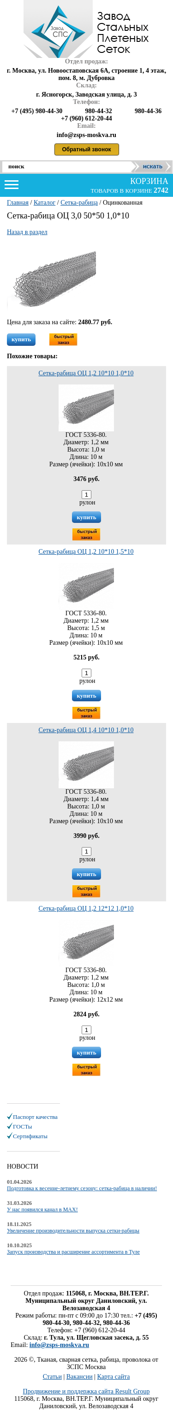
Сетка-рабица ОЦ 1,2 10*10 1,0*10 (85, 373)
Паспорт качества (35, 1116)
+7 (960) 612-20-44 (86, 118)
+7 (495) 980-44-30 (37, 111)
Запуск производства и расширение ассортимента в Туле (73, 1252)
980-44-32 (98, 111)
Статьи (52, 1376)
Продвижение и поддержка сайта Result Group (86, 1391)
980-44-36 (148, 111)
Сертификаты (30, 1136)
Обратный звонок (86, 149)
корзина (148, 181)
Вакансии (79, 1376)
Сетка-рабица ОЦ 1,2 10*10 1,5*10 (85, 551)
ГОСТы (22, 1126)
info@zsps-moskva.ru (59, 1344)
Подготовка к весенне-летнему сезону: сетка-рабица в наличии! (82, 1188)
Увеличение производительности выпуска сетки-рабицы (73, 1230)
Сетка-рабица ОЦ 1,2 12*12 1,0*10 (85, 908)
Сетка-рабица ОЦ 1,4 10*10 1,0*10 (85, 730)
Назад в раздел (27, 232)
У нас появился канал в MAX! (42, 1209)
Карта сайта (113, 1376)
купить (21, 339)
